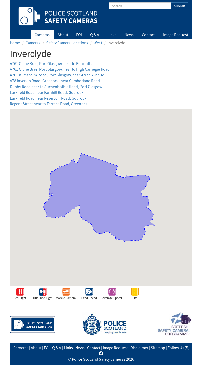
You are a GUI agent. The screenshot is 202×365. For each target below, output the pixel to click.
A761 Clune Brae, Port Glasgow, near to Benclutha (51, 63)
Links (111, 34)
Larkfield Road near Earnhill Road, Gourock (46, 92)
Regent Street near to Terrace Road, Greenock (48, 103)
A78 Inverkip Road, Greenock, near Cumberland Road (55, 80)
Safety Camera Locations (67, 42)
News (129, 34)
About (63, 34)
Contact (148, 34)
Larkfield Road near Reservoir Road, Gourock (48, 98)
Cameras (42, 34)
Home (15, 42)
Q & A (94, 34)
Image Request (175, 34)
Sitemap (158, 347)
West (98, 42)
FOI (79, 34)
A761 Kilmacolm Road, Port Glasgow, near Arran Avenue (57, 74)
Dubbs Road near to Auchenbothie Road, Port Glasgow (56, 86)
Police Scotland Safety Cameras (98, 359)
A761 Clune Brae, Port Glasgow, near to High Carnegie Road (60, 69)
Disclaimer (139, 347)
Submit (179, 6)
